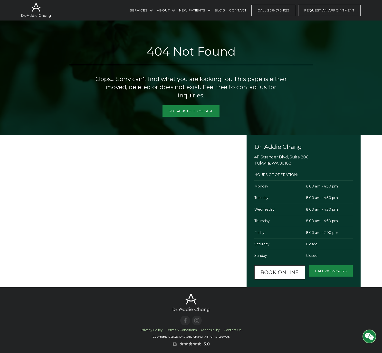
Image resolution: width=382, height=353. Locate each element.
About (166, 10)
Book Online (279, 272)
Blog (220, 10)
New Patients (195, 10)
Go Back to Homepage (191, 111)
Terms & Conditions (181, 330)
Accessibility (210, 330)
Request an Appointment (329, 10)
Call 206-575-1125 (273, 10)
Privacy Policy (151, 330)
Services (141, 10)
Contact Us (232, 330)
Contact (238, 10)
